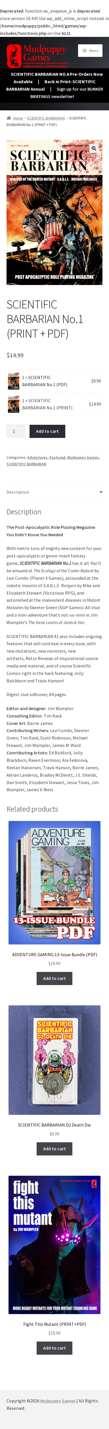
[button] (93, 148)
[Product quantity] (16, 431)
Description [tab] (18, 492)
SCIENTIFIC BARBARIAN (46, 118)
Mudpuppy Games (83, 457)
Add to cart (47, 431)
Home (18, 118)
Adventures (37, 457)
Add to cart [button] (54, 978)
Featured (57, 457)
